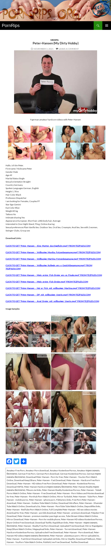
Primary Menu (106, 25)
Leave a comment (69, 48)
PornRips (11, 25)
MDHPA (55, 40)
